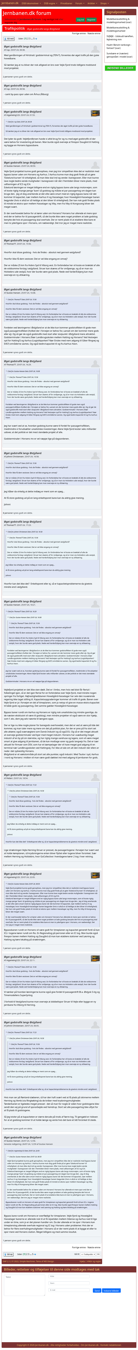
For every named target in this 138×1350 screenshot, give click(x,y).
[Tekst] (24, 1285)
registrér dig (10, 22)
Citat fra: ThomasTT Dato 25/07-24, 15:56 (22, 299)
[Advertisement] (69, 1321)
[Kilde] (69, 1276)
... (32, 38)
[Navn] (69, 1283)
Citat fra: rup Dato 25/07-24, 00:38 (20, 122)
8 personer (8, 513)
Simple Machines (27, 1261)
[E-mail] (69, 1290)
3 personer (8, 766)
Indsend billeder (111, 1291)
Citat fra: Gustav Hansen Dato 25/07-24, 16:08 (24, 371)
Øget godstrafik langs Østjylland (22, 46)
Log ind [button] (80, 19)
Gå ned (10, 38)
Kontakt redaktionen (110, 1345)
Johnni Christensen (15, 456)
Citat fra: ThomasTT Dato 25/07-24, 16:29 (22, 611)
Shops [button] (103, 3)
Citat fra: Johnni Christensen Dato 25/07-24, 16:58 (25, 532)
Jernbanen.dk (10, 3)
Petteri (9, 778)
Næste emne (93, 33)
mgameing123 (13, 115)
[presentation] (113, 1280)
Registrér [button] (91, 19)
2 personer (8, 76)
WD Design (49, 1261)
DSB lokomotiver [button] (30, 3)
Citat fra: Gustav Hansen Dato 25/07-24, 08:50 (24, 884)
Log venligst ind (50, 19)
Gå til (76, 1254)
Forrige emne (79, 33)
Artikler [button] (92, 3)
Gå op (9, 1254)
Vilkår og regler (94, 1261)
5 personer (8, 352)
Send (97, 1291)
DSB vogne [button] (50, 3)
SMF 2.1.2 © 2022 (11, 1261)
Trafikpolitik (14, 28)
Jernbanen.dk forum (27, 13)
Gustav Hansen (13, 166)
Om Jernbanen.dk (90, 1345)
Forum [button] (79, 3)
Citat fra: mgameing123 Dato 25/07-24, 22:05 (23, 1151)
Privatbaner (66, 3)
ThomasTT (11, 244)
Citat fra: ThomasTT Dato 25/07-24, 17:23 (22, 785)
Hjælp (82, 1261)
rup (8, 50)
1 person (7, 103)
